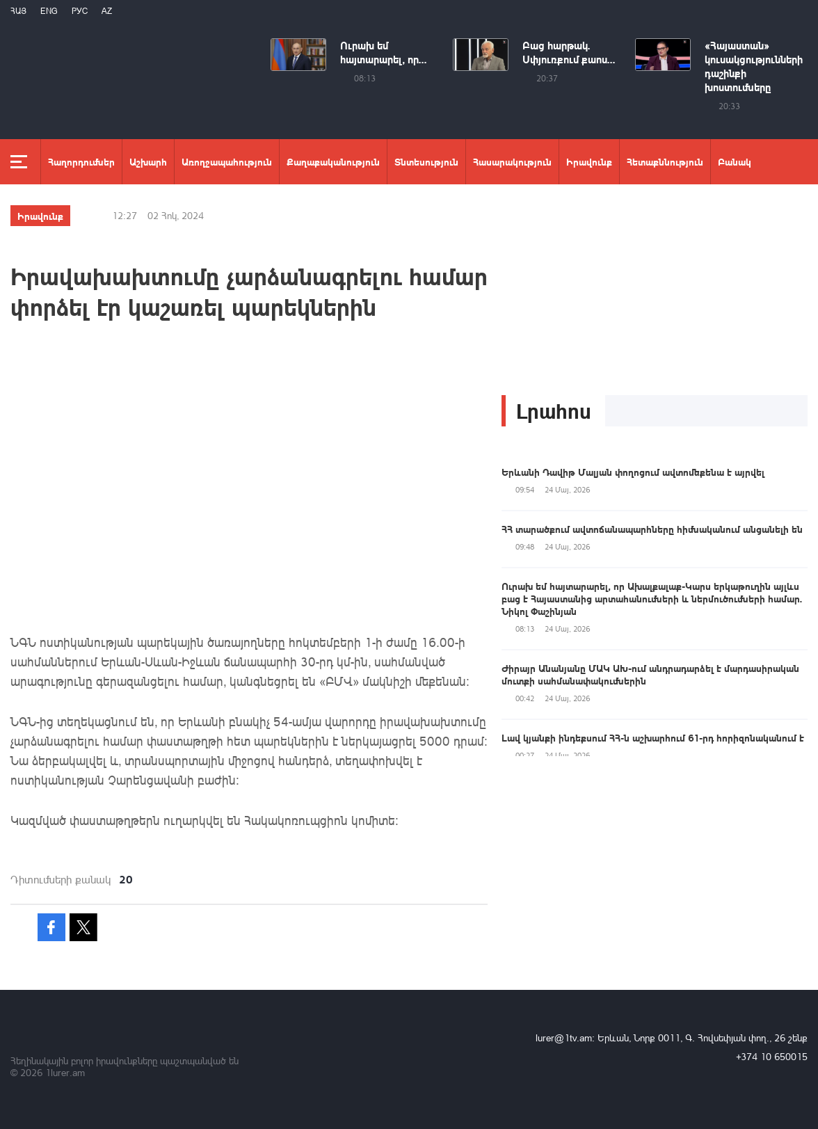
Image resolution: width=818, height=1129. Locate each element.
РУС (80, 11)
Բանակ (734, 161)
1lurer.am (65, 1072)
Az (107, 11)
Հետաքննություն (665, 161)
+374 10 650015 (772, 1056)
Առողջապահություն (227, 161)
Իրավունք (589, 161)
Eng (49, 11)
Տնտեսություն (426, 161)
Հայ (18, 11)
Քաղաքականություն (333, 161)
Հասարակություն (512, 161)
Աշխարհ (148, 161)
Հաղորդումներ (81, 161)
